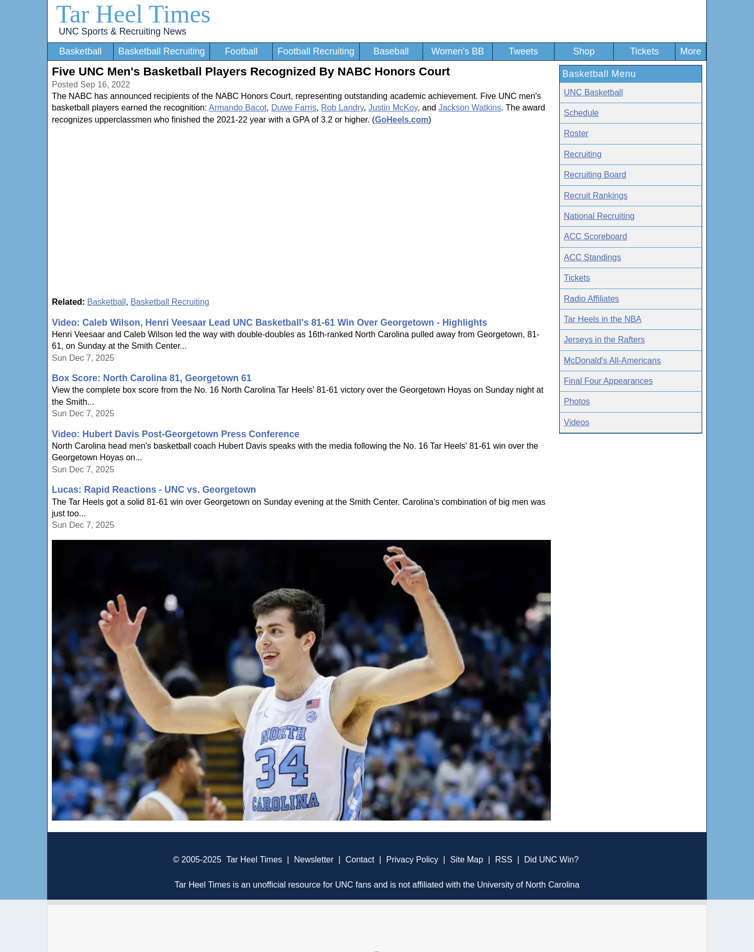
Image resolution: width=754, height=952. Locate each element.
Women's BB (457, 51)
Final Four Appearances (608, 381)
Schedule (581, 112)
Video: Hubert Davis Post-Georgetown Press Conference (176, 434)
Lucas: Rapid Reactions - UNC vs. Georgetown (154, 489)
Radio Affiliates (591, 298)
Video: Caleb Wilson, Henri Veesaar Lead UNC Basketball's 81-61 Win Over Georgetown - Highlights (269, 322)
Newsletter (314, 859)
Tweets (523, 51)
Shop (584, 51)
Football (241, 51)
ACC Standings (592, 257)
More (690, 51)
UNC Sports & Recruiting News (122, 31)
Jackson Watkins (469, 107)
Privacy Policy (412, 859)
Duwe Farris (293, 107)
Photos (577, 401)
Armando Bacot (238, 107)
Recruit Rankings (596, 195)
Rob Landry (342, 107)
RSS (503, 859)
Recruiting (583, 154)
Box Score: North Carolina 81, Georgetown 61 (151, 378)
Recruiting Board (595, 174)
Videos (577, 422)
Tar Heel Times (133, 14)
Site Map (466, 859)
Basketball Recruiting (161, 51)
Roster (576, 133)
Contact (360, 859)
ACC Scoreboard (595, 236)
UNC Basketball (593, 92)
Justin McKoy (392, 107)
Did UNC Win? (551, 859)
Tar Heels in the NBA (603, 319)
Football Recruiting (316, 51)
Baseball (391, 51)
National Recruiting (599, 216)
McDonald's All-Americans (612, 360)
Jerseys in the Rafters (604, 339)
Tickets (644, 51)
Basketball (80, 51)
